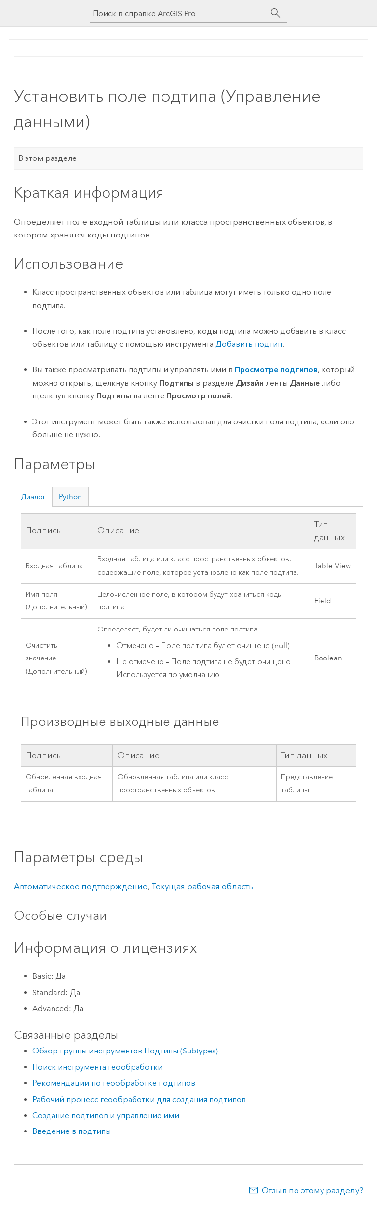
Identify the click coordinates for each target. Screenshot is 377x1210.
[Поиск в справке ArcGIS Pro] (178, 13)
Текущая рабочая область (202, 886)
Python (70, 496)
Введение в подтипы (71, 1131)
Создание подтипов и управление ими (105, 1115)
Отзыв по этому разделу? (312, 1190)
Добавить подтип (248, 344)
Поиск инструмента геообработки (97, 1067)
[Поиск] (276, 13)
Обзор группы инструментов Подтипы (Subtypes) (125, 1050)
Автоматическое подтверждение (81, 886)
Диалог (33, 496)
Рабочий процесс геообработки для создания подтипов (139, 1099)
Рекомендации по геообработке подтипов (113, 1083)
